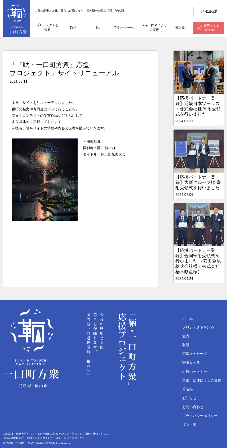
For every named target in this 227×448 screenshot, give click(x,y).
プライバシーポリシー (200, 416)
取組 (73, 27)
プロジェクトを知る (47, 27)
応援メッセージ (124, 27)
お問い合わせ (193, 407)
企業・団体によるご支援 (154, 27)
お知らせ (189, 398)
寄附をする (191, 362)
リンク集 (189, 425)
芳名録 (179, 27)
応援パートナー (194, 371)
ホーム (187, 318)
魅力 (99, 27)
